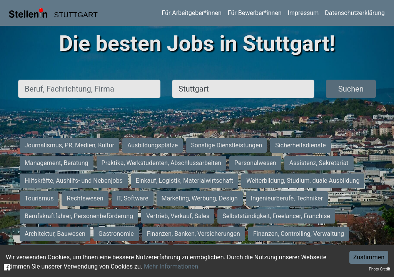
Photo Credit (379, 269)
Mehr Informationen (171, 266)
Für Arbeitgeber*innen (191, 13)
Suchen (351, 88)
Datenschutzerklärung (355, 13)
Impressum (303, 13)
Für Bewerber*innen (255, 13)
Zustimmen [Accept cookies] (368, 257)
